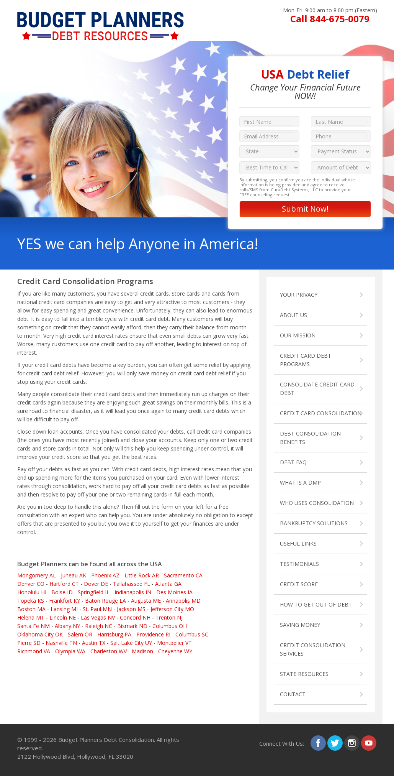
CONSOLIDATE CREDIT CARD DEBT (317, 388)
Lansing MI (64, 609)
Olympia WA (70, 651)
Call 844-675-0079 (329, 18)
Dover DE (96, 583)
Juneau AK (73, 575)
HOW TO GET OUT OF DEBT (316, 604)
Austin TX (93, 642)
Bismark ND (132, 626)
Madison (142, 651)
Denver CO (30, 583)
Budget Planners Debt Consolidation (106, 739)
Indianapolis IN (132, 592)
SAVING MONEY (300, 624)
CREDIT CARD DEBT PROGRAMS (305, 360)
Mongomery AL (36, 575)
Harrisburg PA (114, 634)
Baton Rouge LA (105, 600)
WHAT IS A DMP (300, 482)
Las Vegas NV (98, 617)
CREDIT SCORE (299, 584)
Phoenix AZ (105, 575)
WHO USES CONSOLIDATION (317, 502)
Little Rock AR (141, 575)
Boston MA (31, 609)
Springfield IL (94, 592)
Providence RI (153, 634)
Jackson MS (131, 609)
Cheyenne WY (175, 651)
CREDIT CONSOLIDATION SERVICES (312, 649)
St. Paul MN (97, 609)
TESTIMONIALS (299, 563)
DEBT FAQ (293, 462)
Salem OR (80, 634)
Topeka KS (30, 600)
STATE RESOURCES (304, 673)
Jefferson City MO (172, 609)
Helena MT (30, 617)
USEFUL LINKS (298, 543)
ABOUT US (293, 315)
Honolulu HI (31, 592)
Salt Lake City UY (131, 642)
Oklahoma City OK (40, 634)
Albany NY (67, 626)
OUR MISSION (298, 335)
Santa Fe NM (33, 626)
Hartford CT (64, 583)
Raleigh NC (98, 626)
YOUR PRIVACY (298, 294)
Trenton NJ (169, 617)
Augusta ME (146, 600)
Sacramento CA (183, 575)
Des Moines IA (174, 592)
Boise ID (62, 592)
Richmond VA (33, 651)
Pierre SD (29, 642)
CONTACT (293, 694)
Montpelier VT (174, 642)
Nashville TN (61, 642)
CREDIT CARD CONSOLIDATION (320, 413)
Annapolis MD (183, 600)
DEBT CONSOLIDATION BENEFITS (310, 438)
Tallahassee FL (131, 583)
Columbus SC (191, 634)
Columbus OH (169, 626)
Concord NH (135, 617)
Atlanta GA (168, 583)
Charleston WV (108, 651)
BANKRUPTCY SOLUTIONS (314, 523)
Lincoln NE (62, 617)
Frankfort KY (64, 600)
